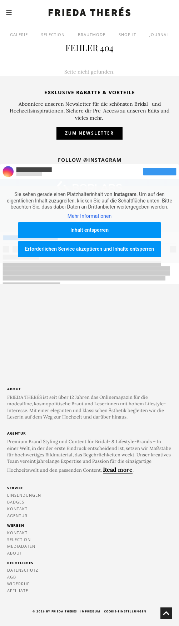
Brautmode (91, 34)
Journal (159, 34)
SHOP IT (127, 34)
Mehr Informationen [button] (89, 216)
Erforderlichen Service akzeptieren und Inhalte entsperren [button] (89, 249)
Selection (53, 34)
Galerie (19, 34)
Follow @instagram (89, 159)
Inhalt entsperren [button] (89, 230)
